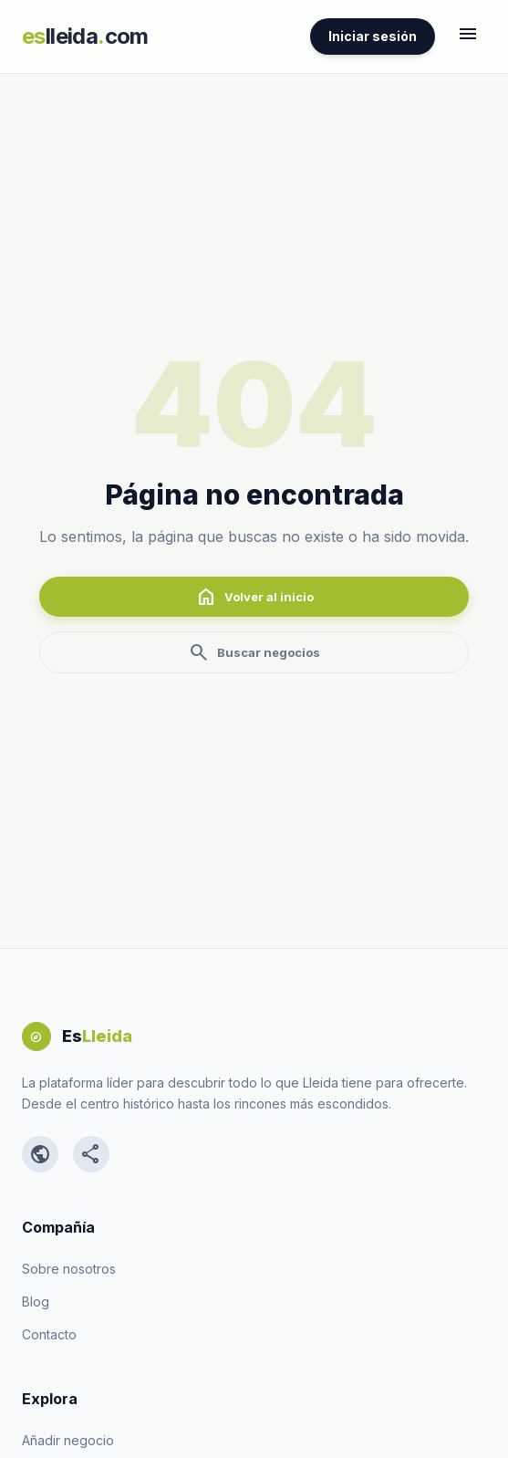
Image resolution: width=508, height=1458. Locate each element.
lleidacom (85, 36)
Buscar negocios (254, 652)
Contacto (49, 1334)
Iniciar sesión (372, 36)
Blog (35, 1301)
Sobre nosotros (69, 1268)
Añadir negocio (68, 1440)
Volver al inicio (254, 596)
